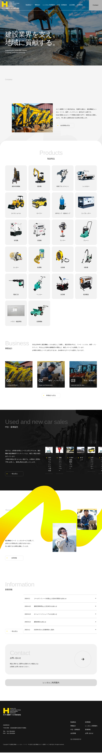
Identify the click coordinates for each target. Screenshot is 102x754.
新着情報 (88, 731)
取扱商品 (29, 5)
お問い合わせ (89, 735)
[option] (56, 461)
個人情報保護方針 (75, 740)
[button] (91, 442)
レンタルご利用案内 (51, 684)
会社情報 (73, 735)
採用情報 (88, 723)
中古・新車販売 (75, 731)
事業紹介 (73, 727)
